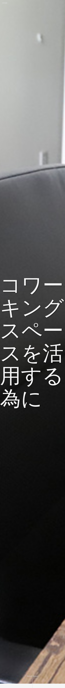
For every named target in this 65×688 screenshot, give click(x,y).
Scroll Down (32, 676)
